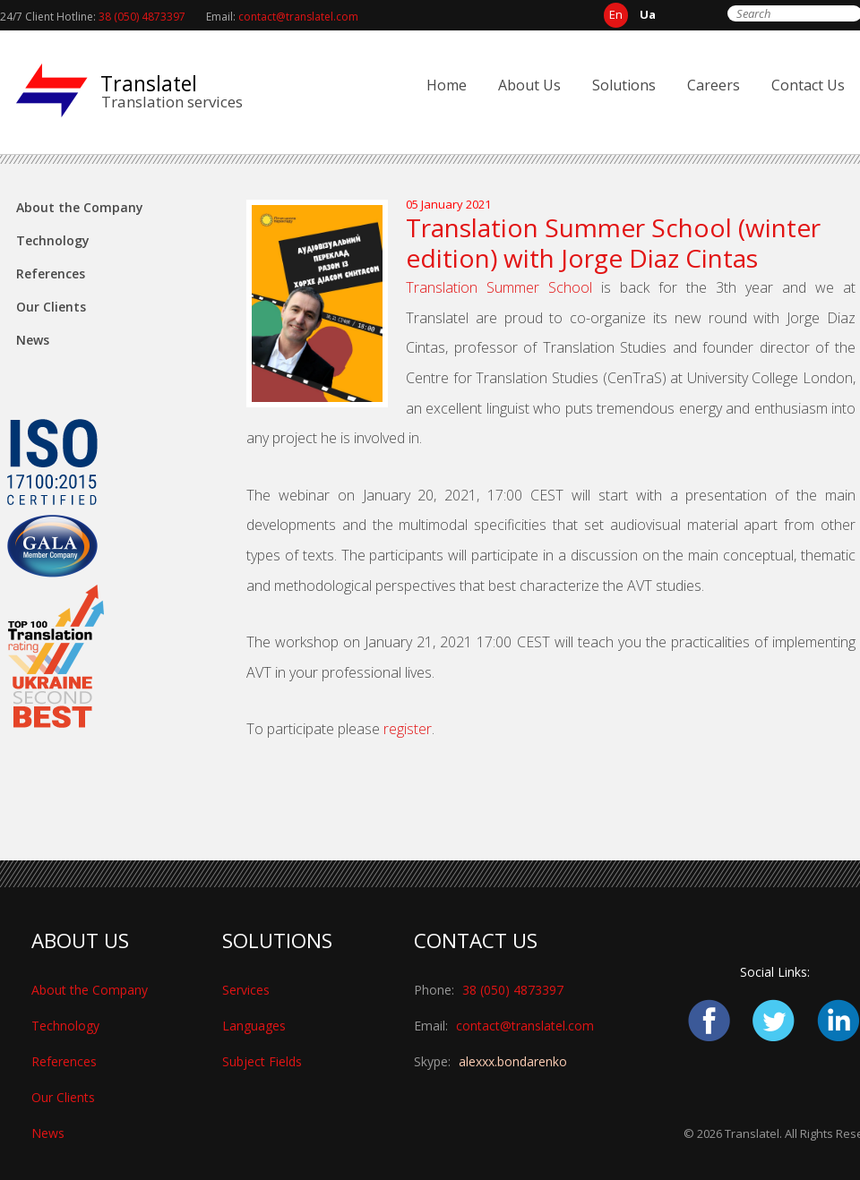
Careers (713, 85)
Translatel (148, 83)
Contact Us (808, 85)
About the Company (79, 207)
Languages (254, 1025)
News (32, 339)
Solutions (624, 85)
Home (446, 85)
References (50, 273)
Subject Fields (262, 1061)
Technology (53, 240)
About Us (529, 85)
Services (246, 989)
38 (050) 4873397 (142, 16)
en (616, 14)
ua (648, 14)
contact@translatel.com (298, 16)
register (407, 729)
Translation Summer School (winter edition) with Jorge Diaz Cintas (613, 242)
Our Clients (51, 306)
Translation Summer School (499, 287)
